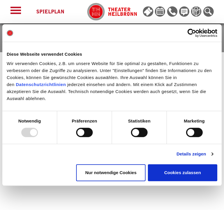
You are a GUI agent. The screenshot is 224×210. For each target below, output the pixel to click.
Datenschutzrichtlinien (41, 84)
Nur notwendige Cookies (110, 172)
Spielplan (50, 11)
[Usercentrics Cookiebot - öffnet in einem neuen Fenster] (191, 33)
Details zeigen (191, 153)
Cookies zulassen (182, 172)
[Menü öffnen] (15, 12)
